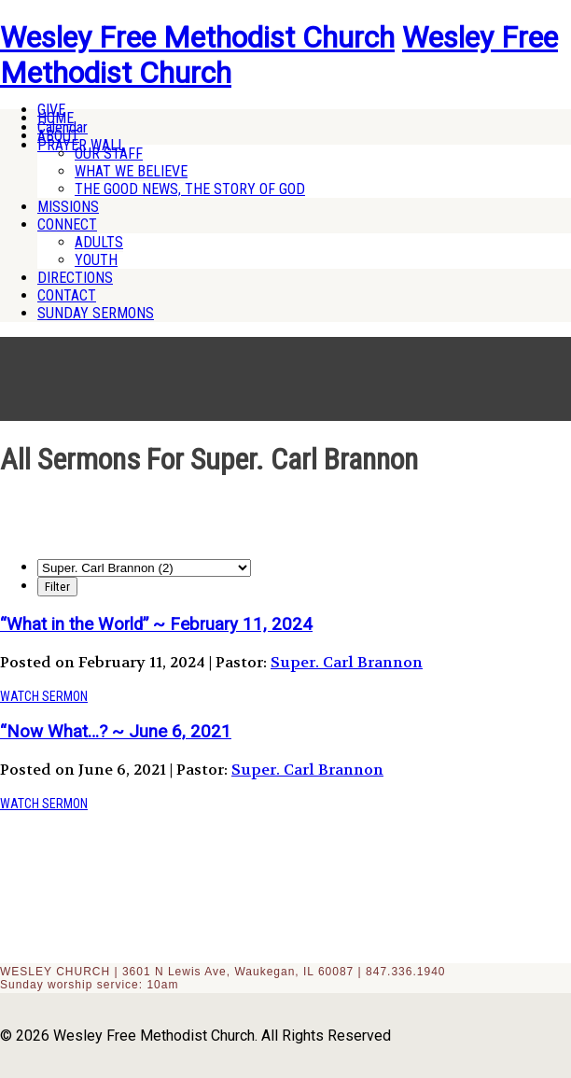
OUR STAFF (109, 153)
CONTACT (66, 295)
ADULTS (99, 242)
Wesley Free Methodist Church (197, 37)
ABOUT (58, 136)
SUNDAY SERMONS (95, 313)
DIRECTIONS (75, 278)
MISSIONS (68, 207)
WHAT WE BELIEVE (131, 171)
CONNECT (67, 224)
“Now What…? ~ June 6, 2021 (115, 731)
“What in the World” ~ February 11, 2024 (156, 624)
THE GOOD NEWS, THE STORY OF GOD (190, 189)
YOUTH (96, 260)
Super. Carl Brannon (347, 662)
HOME (55, 118)
